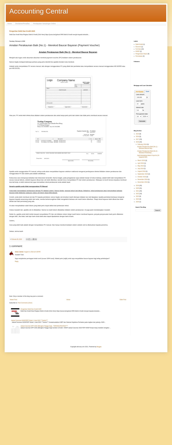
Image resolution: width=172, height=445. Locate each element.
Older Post (123, 299)
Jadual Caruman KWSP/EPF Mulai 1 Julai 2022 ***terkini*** (29, 320)
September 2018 (143, 174)
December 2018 (143, 182)
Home (9, 24)
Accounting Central (38, 11)
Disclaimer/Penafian (22, 24)
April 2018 (141, 163)
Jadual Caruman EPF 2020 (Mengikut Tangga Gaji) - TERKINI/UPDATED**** (44, 326)
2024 (137, 199)
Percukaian (138, 56)
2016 (137, 136)
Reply (16, 261)
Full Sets (138, 49)
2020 (137, 188)
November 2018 (143, 179)
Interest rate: (140, 107)
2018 (137, 142)
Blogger (99, 346)
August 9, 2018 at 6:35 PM (32, 252)
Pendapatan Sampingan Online (44, 24)
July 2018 (141, 168)
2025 (137, 202)
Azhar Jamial (19, 252)
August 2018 (142, 171)
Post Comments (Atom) (25, 303)
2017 (137, 139)
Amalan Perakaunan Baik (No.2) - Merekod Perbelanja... (147, 152)
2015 (137, 134)
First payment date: (142, 114)
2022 (137, 193)
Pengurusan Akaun (141, 54)
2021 (137, 191)
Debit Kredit (139, 44)
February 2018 (142, 144)
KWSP (137, 51)
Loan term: (139, 101)
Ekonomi (138, 47)
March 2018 (141, 160)
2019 (137, 185)
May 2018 (141, 166)
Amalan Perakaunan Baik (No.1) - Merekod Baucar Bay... (147, 147)
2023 (137, 196)
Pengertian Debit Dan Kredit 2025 (22, 31)
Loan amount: (140, 94)
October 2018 (142, 177)
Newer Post (13, 299)
